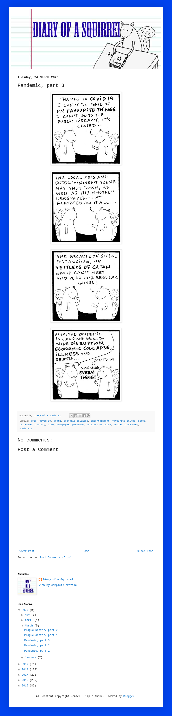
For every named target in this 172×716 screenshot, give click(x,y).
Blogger (128, 696)
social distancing (126, 424)
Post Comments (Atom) (56, 557)
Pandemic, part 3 (37, 640)
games (141, 421)
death (57, 421)
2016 (26, 680)
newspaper (63, 424)
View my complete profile (58, 585)
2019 (26, 664)
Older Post (145, 551)
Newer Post (27, 551)
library (40, 424)
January (31, 657)
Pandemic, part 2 (37, 645)
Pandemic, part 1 (37, 650)
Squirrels (25, 428)
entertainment (100, 421)
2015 (26, 685)
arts (34, 421)
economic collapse (76, 421)
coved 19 (45, 421)
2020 (26, 610)
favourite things (123, 421)
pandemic (78, 424)
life (51, 424)
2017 (26, 675)
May (28, 615)
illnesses (25, 424)
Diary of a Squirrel (58, 579)
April (29, 620)
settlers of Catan (99, 424)
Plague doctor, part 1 (41, 635)
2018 (26, 669)
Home (86, 551)
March (29, 625)
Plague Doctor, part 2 (41, 630)
